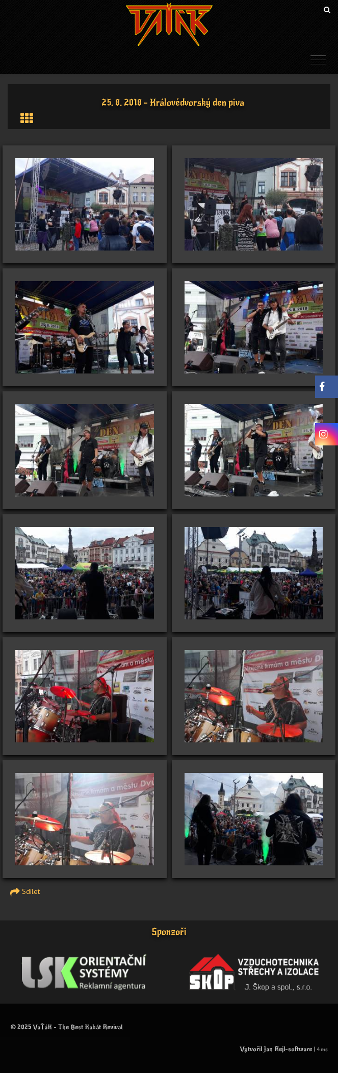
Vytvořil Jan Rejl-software (276, 1049)
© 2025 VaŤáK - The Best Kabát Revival (66, 1027)
